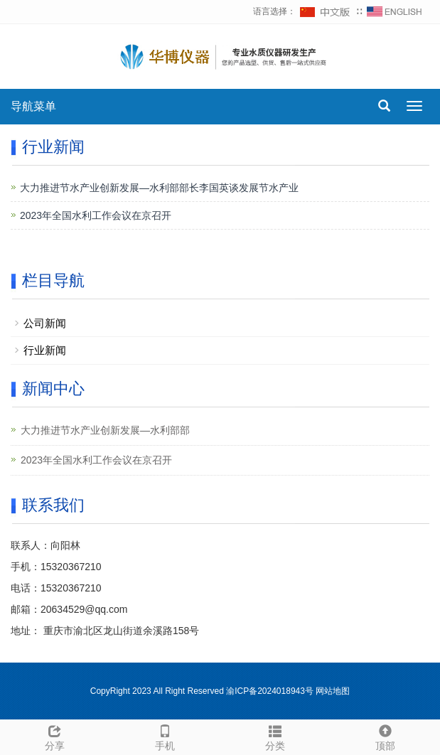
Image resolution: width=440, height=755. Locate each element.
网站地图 (333, 691)
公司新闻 (44, 323)
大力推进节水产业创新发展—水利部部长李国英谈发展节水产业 (159, 187)
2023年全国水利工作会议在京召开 (95, 215)
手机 (165, 735)
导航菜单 (33, 106)
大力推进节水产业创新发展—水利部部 (105, 430)
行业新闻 (44, 350)
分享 (55, 735)
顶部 (385, 735)
